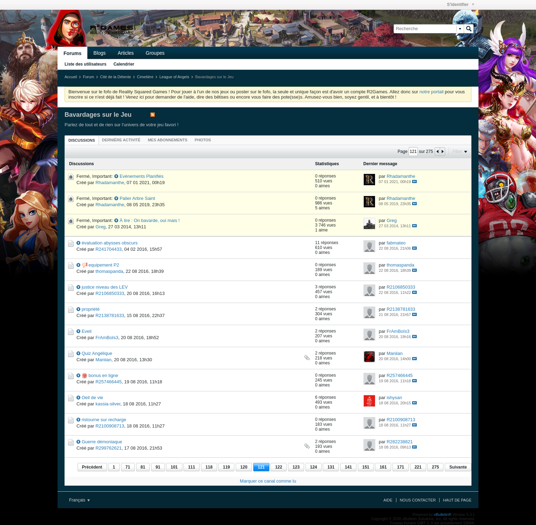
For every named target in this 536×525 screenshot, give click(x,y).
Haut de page (457, 500)
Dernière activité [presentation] (121, 140)
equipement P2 (103, 265)
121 (261, 467)
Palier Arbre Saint (137, 198)
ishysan (394, 397)
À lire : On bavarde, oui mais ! (150, 220)
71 (128, 467)
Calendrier (123, 64)
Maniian (103, 359)
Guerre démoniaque (102, 441)
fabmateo (396, 242)
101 (173, 467)
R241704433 (108, 249)
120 (243, 467)
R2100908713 (109, 426)
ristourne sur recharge (104, 419)
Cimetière (145, 77)
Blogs (99, 53)
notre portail (432, 91)
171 (400, 467)
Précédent (92, 467)
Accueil (71, 77)
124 (313, 467)
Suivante (458, 467)
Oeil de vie (92, 397)
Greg (100, 226)
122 (278, 467)
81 (143, 467)
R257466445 (108, 381)
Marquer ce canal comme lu (268, 481)
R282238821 (400, 441)
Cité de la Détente (115, 77)
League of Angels (174, 77)
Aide (388, 500)
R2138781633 (109, 315)
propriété (91, 309)
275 (435, 467)
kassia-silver (107, 403)
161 (383, 467)
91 (158, 467)
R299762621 (108, 448)
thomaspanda (109, 271)
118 (209, 467)
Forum (88, 77)
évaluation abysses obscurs (110, 242)
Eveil (87, 331)
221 (418, 467)
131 (330, 467)
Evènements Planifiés (141, 176)
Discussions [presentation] (81, 140)
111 (191, 467)
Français (79, 500)
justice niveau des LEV (105, 287)
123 (296, 467)
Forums (72, 53)
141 (348, 467)
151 (365, 467)
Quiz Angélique (97, 353)
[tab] (82, 140)
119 (226, 467)
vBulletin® (442, 514)
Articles (126, 53)
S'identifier (460, 4)
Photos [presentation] (203, 140)
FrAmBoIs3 (106, 337)
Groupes (155, 53)
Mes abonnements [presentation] (167, 140)
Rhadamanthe (109, 182)
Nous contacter (418, 500)
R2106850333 (109, 293)
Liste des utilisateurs (85, 64)
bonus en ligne (103, 375)
